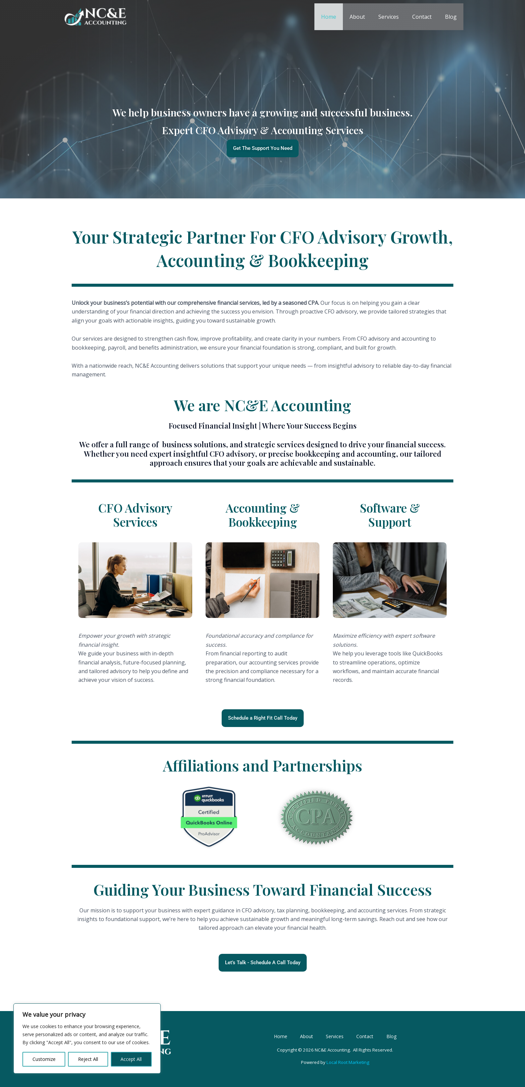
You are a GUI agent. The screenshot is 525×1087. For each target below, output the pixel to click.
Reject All (88, 1059)
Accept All (131, 1059)
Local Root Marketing (347, 1067)
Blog (452, 16)
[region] (87, 1038)
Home (340, 16)
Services (395, 16)
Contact (426, 16)
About (366, 16)
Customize (44, 1059)
